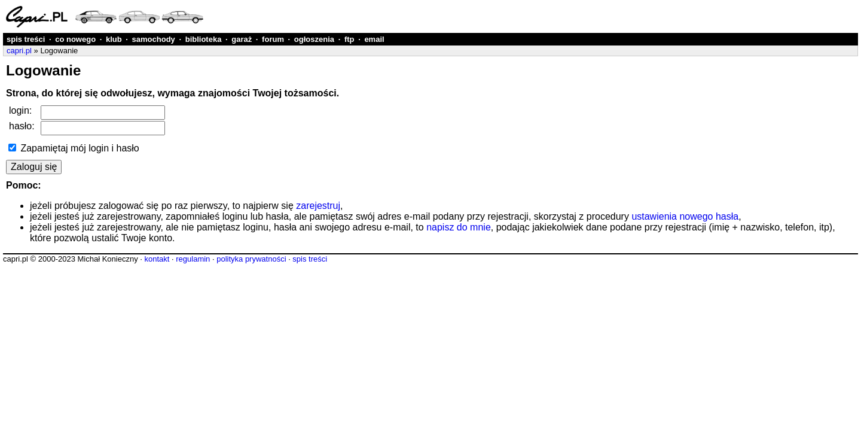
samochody (153, 39)
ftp (349, 39)
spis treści (26, 39)
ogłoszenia (314, 39)
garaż (241, 39)
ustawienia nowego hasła (684, 216)
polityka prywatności (251, 258)
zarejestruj (318, 206)
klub (114, 39)
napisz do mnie (458, 227)
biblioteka (203, 39)
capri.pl (19, 50)
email (374, 39)
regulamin (193, 258)
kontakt (156, 258)
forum (273, 39)
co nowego (75, 39)
